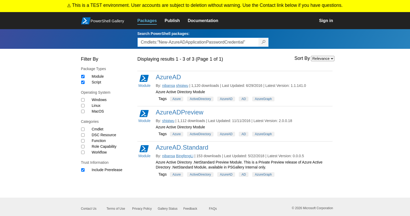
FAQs (213, 208)
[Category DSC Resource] (83, 135)
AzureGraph (263, 99)
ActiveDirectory (200, 99)
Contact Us (88, 208)
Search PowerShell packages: (163, 33)
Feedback (190, 208)
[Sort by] (322, 58)
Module (98, 76)
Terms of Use (116, 208)
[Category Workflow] (83, 152)
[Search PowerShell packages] (263, 42)
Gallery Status (168, 208)
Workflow (99, 152)
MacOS (98, 111)
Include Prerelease (107, 170)
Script (96, 82)
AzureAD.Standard (182, 147)
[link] (151, 21)
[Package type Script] (83, 82)
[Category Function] (83, 141)
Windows (99, 100)
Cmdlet (97, 129)
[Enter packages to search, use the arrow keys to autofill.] (198, 42)
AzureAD (168, 77)
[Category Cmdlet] (83, 129)
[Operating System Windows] (83, 100)
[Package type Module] (83, 76)
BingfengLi (184, 156)
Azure (177, 99)
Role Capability (104, 146)
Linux (96, 105)
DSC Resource (104, 135)
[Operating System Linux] (83, 105)
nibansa (168, 85)
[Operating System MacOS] (83, 111)
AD (243, 99)
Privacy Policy (142, 208)
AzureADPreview (179, 112)
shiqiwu (182, 85)
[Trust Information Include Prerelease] (83, 170)
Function (99, 141)
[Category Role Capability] (83, 146)
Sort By (302, 58)
